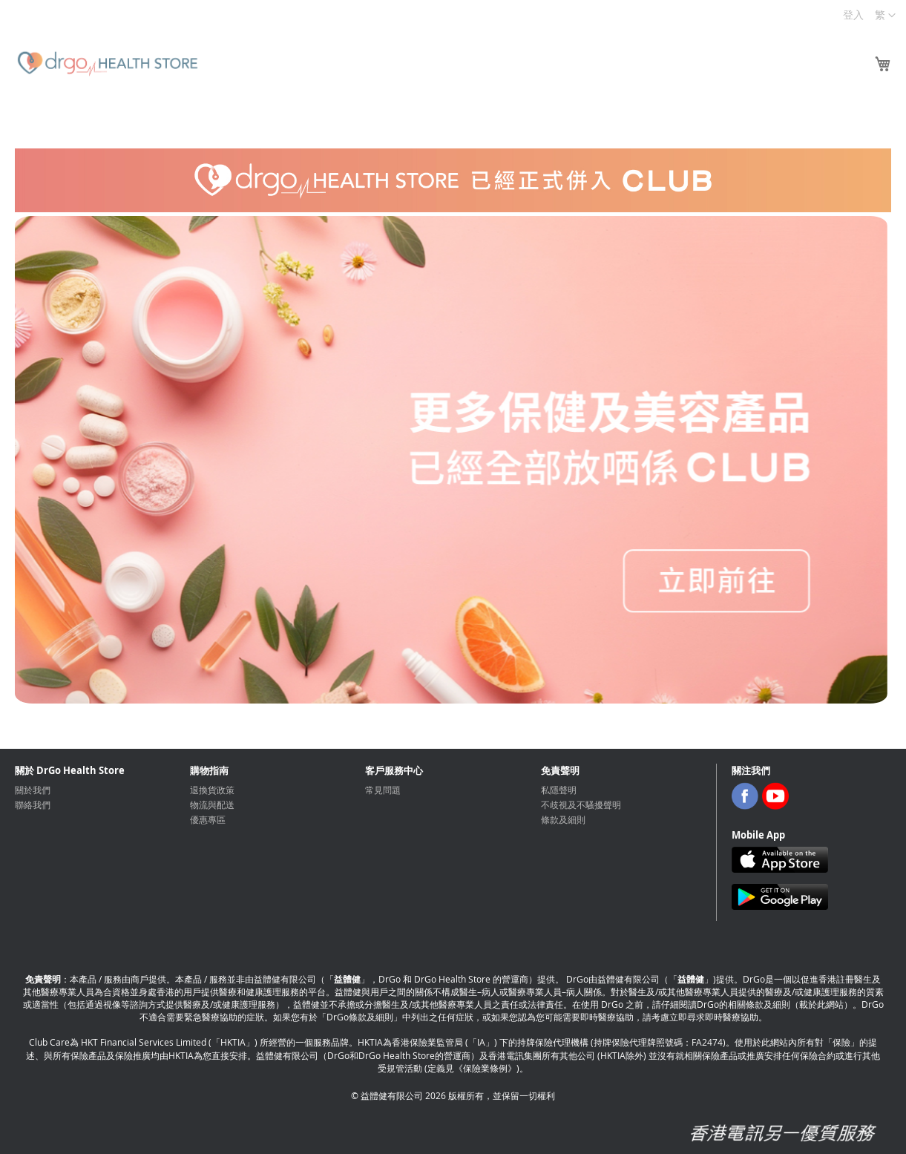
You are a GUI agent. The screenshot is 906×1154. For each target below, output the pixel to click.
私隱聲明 (559, 790)
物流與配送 (212, 804)
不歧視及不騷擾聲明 (581, 804)
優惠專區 (208, 819)
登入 (853, 14)
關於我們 (32, 790)
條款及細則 (563, 819)
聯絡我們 (32, 804)
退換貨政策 (212, 790)
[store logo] (107, 63)
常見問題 (383, 790)
